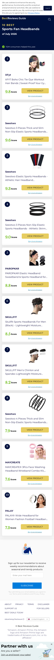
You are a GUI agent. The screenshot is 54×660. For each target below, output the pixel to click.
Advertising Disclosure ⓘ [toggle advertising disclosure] (14, 619)
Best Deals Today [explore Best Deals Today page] (14, 612)
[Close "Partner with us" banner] (51, 644)
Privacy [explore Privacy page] (19, 604)
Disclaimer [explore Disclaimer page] (43, 604)
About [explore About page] (8, 604)
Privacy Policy (34, 13)
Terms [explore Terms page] (30, 604)
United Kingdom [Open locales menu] (38, 619)
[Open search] (49, 19)
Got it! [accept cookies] (48, 8)
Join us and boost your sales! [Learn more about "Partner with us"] (16, 654)
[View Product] (27, 77)
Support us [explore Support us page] (11, 608)
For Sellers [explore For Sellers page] (43, 608)
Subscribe (27, 585)
